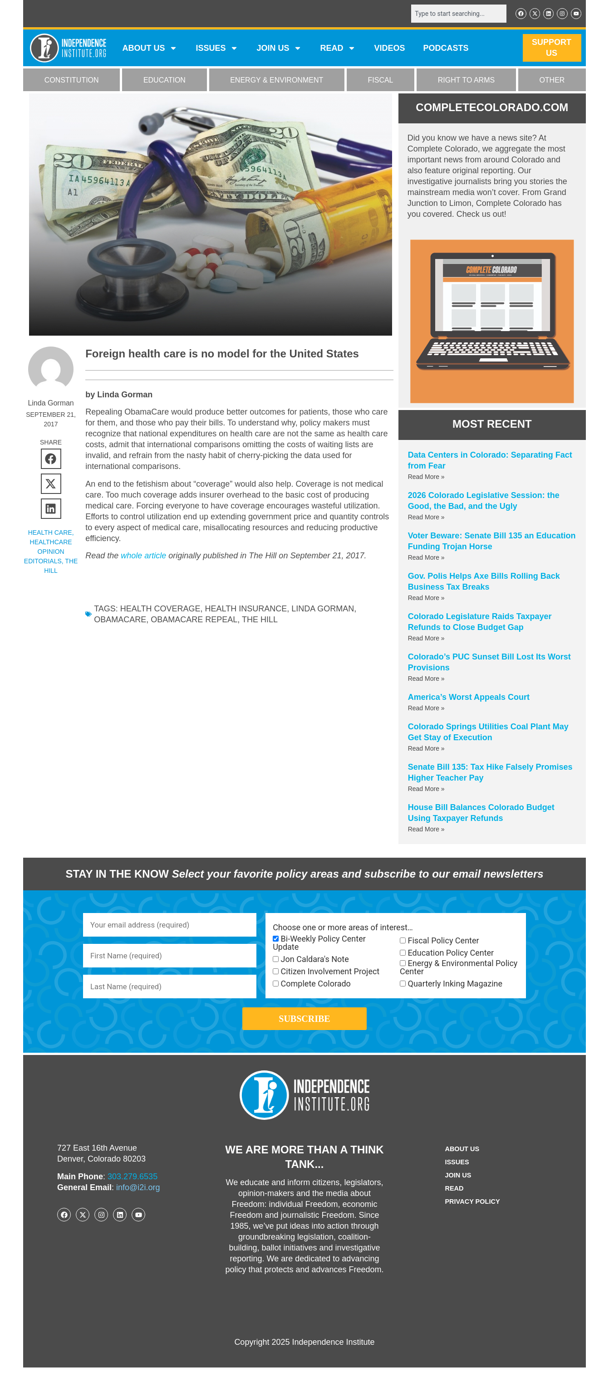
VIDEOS (389, 49)
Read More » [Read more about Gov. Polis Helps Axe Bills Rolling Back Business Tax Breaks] (426, 598)
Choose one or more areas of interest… (343, 928)
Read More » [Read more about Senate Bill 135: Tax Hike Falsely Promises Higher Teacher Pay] (426, 789)
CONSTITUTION (71, 81)
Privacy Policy (472, 1216)
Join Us (456, 1190)
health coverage (160, 609)
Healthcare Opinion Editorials (48, 552)
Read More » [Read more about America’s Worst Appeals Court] (426, 709)
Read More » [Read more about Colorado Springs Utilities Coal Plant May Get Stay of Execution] (426, 749)
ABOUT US (149, 49)
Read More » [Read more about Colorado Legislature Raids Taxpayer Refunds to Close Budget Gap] (426, 639)
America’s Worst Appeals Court (469, 698)
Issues (217, 49)
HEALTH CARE (50, 533)
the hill (260, 620)
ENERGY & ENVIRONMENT (276, 81)
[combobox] (453, 14)
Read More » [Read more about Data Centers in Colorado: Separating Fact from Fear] (426, 477)
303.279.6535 (132, 1191)
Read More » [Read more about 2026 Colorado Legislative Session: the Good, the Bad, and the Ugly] (426, 518)
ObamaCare (120, 620)
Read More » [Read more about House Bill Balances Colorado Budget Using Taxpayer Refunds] (426, 830)
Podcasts (446, 49)
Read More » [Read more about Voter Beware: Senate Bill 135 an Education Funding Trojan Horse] (426, 558)
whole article (143, 556)
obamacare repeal (194, 620)
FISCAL (380, 81)
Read (452, 1203)
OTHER (552, 81)
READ (338, 49)
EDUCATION (164, 81)
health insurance (246, 609)
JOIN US (279, 49)
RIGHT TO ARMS (466, 81)
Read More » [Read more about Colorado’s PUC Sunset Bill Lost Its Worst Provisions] (426, 679)
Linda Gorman (322, 609)
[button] (51, 459)
